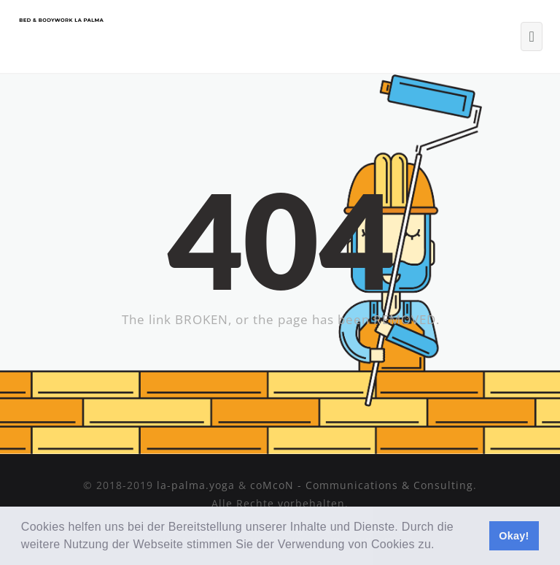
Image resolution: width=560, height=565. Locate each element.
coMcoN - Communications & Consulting (361, 485)
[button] (440, 546)
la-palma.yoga (196, 485)
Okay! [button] (514, 536)
